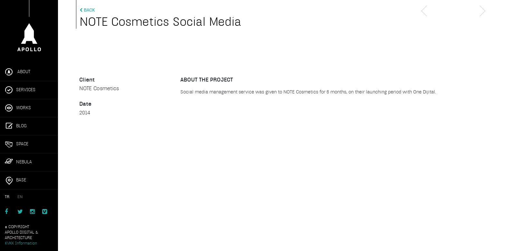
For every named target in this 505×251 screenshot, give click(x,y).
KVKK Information (21, 243)
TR (7, 197)
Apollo (29, 28)
